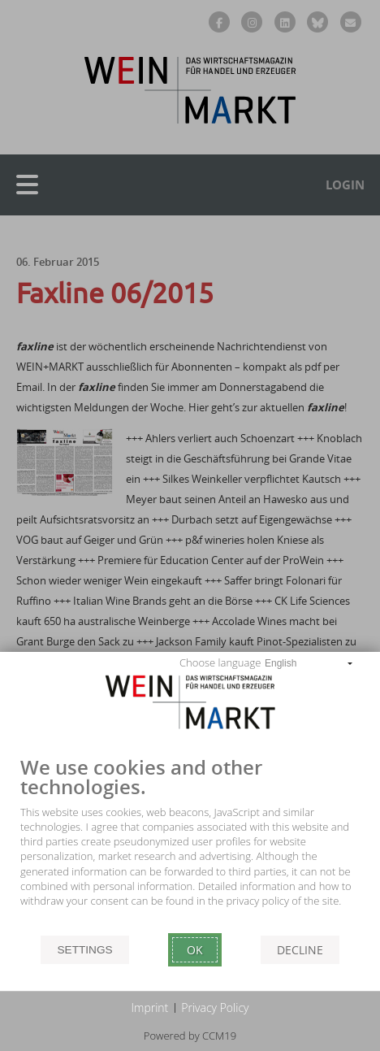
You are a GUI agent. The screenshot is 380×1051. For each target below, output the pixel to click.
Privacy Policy (214, 1007)
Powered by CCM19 (190, 1035)
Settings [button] (84, 950)
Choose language (220, 662)
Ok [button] (195, 950)
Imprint (150, 1007)
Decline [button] (300, 950)
